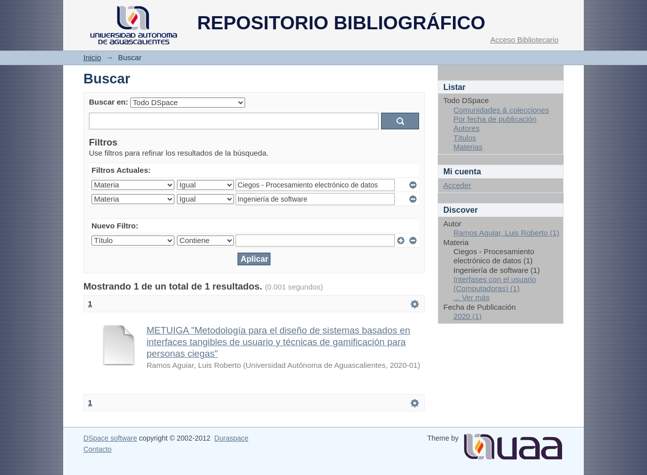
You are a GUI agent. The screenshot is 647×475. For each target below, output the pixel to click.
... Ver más (471, 297)
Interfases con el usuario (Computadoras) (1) (494, 284)
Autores (466, 128)
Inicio (92, 57)
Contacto (97, 449)
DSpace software (110, 438)
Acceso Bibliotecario (524, 39)
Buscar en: (108, 102)
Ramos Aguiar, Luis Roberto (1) (506, 232)
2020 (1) (467, 316)
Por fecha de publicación (494, 119)
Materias (468, 146)
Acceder (457, 185)
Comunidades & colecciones (501, 110)
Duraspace (231, 438)
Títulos (464, 137)
